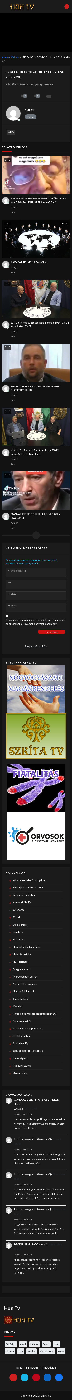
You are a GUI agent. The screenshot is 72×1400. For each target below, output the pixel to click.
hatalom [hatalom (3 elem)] (34, 1344)
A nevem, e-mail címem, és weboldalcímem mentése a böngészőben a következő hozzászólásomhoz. (35, 621)
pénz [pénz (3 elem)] (56, 1344)
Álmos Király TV (22, 902)
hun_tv (29, 109)
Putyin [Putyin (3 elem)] (46, 1344)
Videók (15, 57)
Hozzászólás (52, 632)
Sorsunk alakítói (22, 1021)
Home (5, 57)
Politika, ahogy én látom (28, 1139)
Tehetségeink (20, 1058)
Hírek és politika (22, 954)
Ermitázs (18, 932)
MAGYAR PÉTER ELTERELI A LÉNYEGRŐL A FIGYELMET (36, 516)
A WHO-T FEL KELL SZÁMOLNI (29, 262)
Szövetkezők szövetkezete (28, 1050)
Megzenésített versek (25, 976)
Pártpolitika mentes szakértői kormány (34, 1013)
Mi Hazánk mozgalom (25, 984)
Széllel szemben (22, 1035)
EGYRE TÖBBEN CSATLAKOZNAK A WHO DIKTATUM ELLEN (35, 388)
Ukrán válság (20, 1073)
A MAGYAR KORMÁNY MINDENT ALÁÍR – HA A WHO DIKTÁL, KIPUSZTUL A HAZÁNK (38, 200)
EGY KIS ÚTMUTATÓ (26, 1244)
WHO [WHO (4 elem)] (61, 1351)
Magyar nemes (21, 969)
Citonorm (18, 909)
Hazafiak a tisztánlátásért (27, 946)
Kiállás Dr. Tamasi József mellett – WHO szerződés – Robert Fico (35, 452)
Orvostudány (20, 998)
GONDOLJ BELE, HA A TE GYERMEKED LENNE (36, 1102)
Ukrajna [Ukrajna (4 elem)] (10, 1351)
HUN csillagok (20, 961)
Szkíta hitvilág (20, 1043)
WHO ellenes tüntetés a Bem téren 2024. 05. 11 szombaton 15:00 (40, 324)
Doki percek (20, 924)
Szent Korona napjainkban (27, 1028)
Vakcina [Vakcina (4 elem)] (31, 1351)
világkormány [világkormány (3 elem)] (46, 1351)
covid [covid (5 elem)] (23, 1344)
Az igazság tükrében (41, 84)
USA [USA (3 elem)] (20, 1351)
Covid (16, 917)
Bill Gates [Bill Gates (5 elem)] (11, 1344)
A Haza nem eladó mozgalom (29, 880)
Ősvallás (17, 1006)
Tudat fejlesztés (22, 1065)
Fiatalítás (18, 939)
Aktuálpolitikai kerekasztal (28, 887)
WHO (11, 132)
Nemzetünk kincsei (23, 991)
